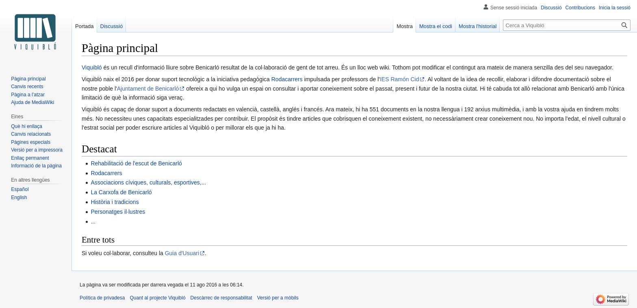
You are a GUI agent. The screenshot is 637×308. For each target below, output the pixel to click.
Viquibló (92, 67)
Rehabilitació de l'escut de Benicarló (136, 163)
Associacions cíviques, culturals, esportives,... (148, 182)
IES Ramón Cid (399, 79)
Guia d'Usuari (182, 253)
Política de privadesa (102, 298)
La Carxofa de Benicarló (121, 192)
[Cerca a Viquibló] (566, 25)
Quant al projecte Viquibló (157, 298)
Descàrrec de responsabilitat (221, 298)
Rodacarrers (287, 79)
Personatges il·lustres (118, 211)
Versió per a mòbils (278, 298)
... (93, 221)
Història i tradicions (115, 202)
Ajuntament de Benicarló (148, 88)
